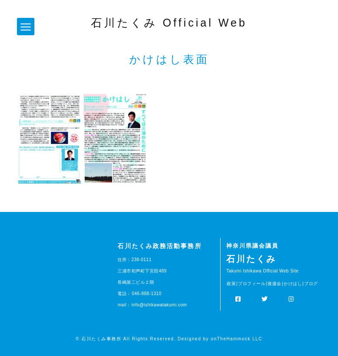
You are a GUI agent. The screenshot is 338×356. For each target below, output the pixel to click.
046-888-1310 (146, 293)
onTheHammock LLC (236, 338)
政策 (231, 283)
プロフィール (251, 283)
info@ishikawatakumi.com (159, 304)
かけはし (293, 283)
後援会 (274, 283)
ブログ (311, 283)
